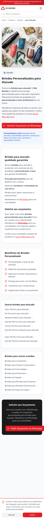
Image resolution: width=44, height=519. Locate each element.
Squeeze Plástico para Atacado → (19, 317)
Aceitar (32, 515)
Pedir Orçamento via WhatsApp (24, 428)
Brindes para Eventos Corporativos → (21, 365)
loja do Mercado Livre (25, 237)
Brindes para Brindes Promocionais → (21, 385)
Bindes (20, 20)
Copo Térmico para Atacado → (18, 309)
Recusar (12, 515)
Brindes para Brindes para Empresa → (21, 381)
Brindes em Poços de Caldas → (18, 390)
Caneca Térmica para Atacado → (19, 326)
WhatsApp (24, 199)
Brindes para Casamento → (16, 361)
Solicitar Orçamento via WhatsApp (22, 125)
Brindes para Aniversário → (16, 373)
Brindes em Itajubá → (14, 377)
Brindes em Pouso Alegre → (17, 369)
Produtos (11, 20)
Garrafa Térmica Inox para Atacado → (21, 321)
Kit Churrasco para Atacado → (18, 313)
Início (4, 20)
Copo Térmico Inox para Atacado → (20, 337)
